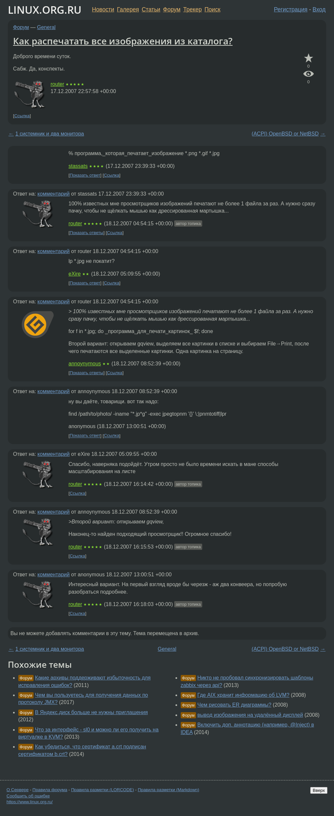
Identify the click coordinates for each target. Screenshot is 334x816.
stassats (78, 166)
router (57, 84)
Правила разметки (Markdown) (168, 789)
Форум (171, 9)
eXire (74, 274)
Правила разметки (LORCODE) (102, 789)
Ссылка (22, 115)
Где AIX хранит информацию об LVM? (243, 695)
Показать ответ (85, 175)
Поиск (212, 9)
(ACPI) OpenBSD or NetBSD (285, 133)
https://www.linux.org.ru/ (30, 801)
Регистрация (291, 9)
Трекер (192, 9)
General (46, 27)
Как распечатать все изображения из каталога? (123, 41)
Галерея (128, 9)
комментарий (54, 194)
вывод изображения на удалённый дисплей (250, 715)
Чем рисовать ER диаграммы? (234, 705)
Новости (103, 9)
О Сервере (18, 789)
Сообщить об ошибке (28, 795)
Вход (319, 9)
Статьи (151, 9)
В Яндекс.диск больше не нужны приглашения (91, 712)
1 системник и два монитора (49, 133)
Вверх (319, 790)
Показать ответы (86, 232)
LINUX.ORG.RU (45, 10)
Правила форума (50, 789)
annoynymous (84, 363)
